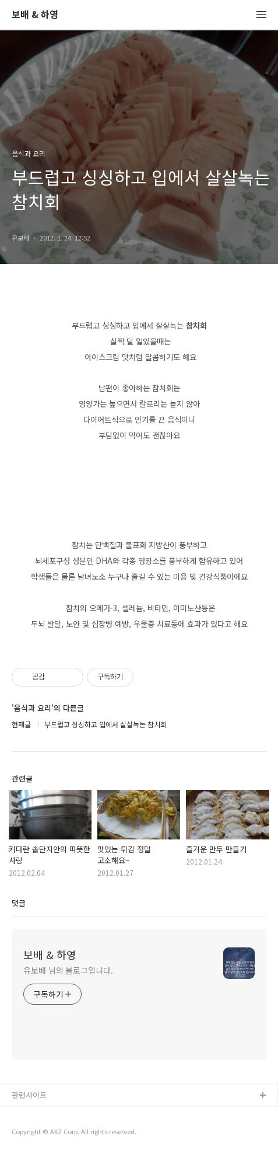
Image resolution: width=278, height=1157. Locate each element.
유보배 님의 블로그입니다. (68, 970)
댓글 (19, 902)
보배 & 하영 (35, 15)
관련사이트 (29, 1094)
